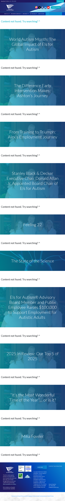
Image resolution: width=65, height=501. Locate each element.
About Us (7, 13)
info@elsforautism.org (53, 487)
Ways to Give (41, 13)
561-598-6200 (13, 1)
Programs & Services (16, 13)
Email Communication (41, 496)
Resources (26, 13)
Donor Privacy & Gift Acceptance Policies (27, 496)
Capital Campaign (56, 7)
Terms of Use (14, 496)
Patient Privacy (50, 496)
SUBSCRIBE (40, 467)
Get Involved (33, 13)
